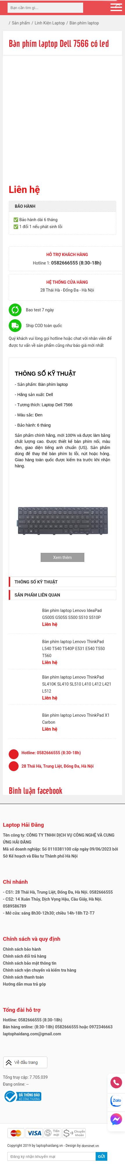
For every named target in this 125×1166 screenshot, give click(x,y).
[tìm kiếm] (77, 8)
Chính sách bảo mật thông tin (29, 963)
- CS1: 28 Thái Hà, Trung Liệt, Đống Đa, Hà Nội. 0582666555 (58, 892)
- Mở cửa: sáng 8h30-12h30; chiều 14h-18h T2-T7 (48, 913)
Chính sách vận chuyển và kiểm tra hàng (39, 970)
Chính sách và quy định (31, 939)
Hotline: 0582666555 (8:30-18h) (32, 1020)
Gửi (101, 1156)
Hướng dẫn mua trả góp (24, 984)
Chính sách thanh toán (23, 977)
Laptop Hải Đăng (23, 824)
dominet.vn (90, 1146)
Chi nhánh (15, 882)
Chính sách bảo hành (22, 949)
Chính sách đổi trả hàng (24, 956)
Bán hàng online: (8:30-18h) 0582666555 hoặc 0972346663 (57, 1027)
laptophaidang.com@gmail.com (32, 1034)
